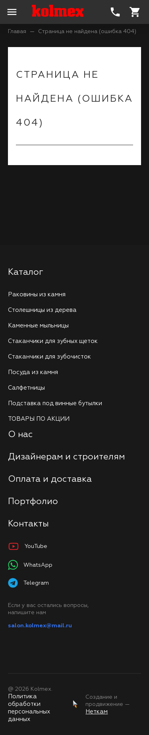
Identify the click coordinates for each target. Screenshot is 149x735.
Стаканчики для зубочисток (49, 357)
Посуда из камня (33, 372)
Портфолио (33, 501)
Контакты (28, 524)
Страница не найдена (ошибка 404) (87, 31)
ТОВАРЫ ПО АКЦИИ (39, 419)
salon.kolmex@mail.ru (40, 626)
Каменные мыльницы (38, 326)
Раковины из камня (37, 295)
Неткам (96, 712)
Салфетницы (26, 388)
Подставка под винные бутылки (55, 403)
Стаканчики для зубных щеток (53, 341)
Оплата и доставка (50, 479)
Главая (17, 31)
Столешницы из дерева (42, 310)
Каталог (25, 272)
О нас (20, 434)
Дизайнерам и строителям (66, 457)
